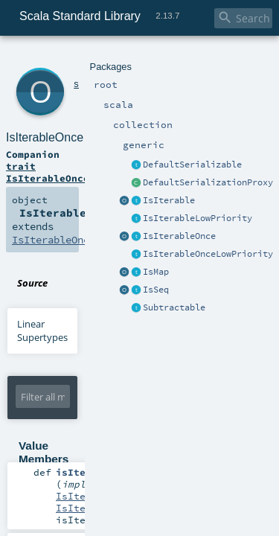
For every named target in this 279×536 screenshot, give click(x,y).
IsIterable (85, 391)
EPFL (200, 500)
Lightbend (233, 500)
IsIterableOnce (104, 74)
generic (136, 57)
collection (98, 57)
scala (65, 57)
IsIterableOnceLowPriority (77, 149)
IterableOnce (91, 450)
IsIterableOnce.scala (156, 192)
